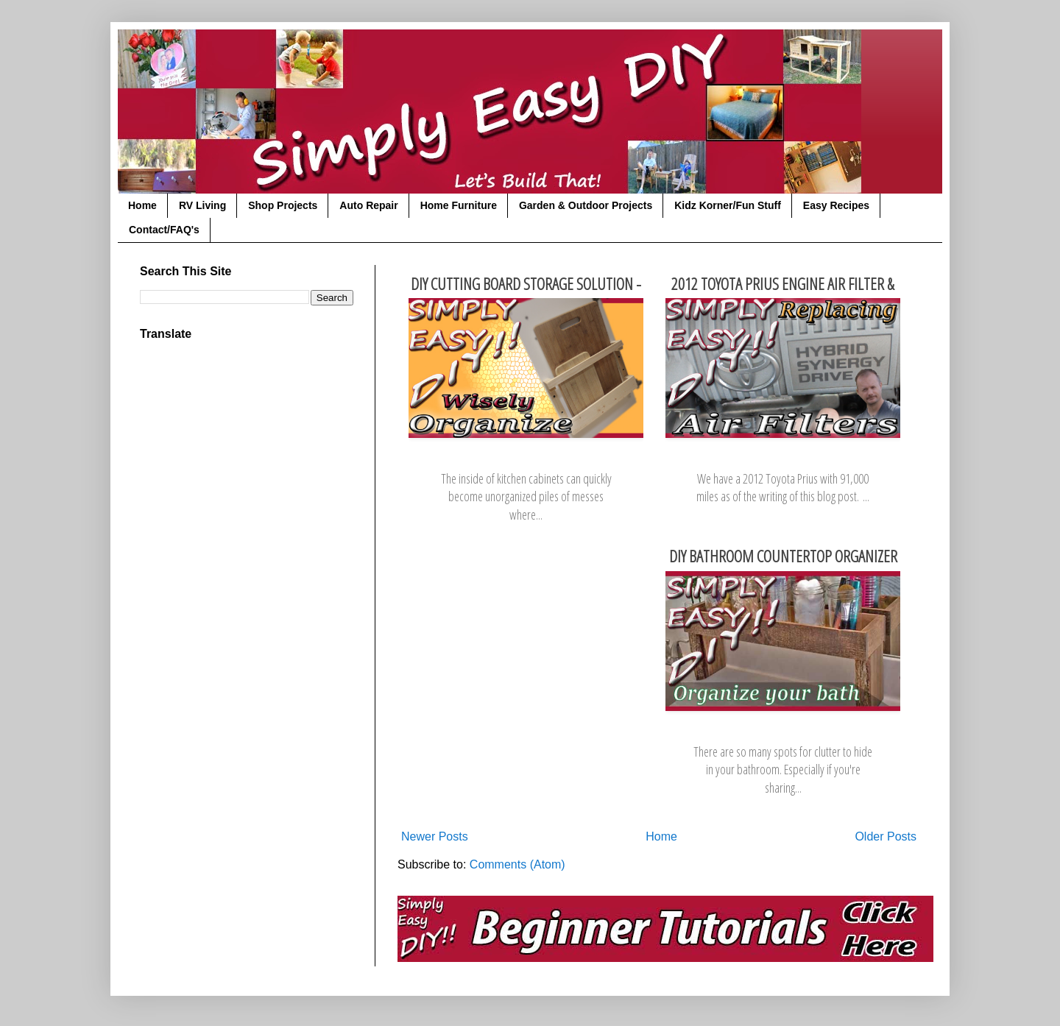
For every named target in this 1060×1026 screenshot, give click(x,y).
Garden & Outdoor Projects (585, 205)
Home (142, 205)
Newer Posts (434, 836)
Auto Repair (368, 205)
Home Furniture (458, 205)
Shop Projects (282, 205)
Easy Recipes (836, 205)
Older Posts (885, 836)
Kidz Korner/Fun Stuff (727, 205)
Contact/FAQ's (164, 230)
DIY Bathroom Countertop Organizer (783, 556)
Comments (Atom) (517, 864)
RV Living (202, 205)
